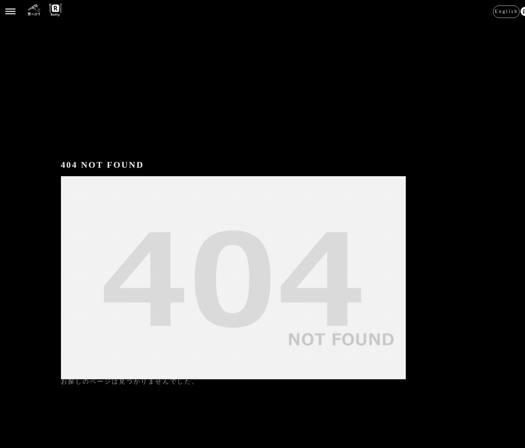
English (506, 10)
